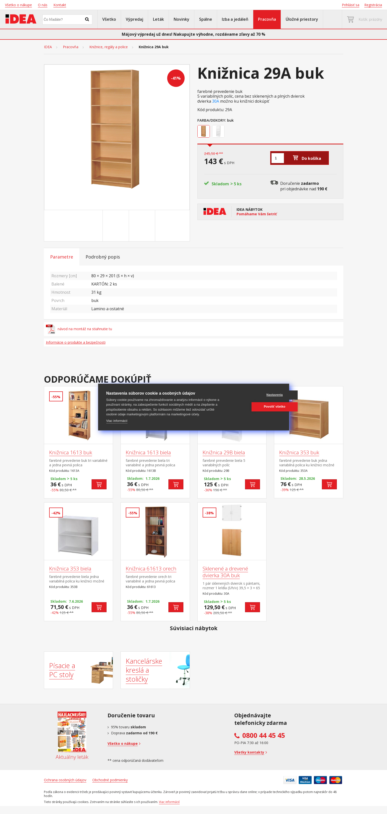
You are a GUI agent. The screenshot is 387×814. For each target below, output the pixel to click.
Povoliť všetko (257, 406)
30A (215, 101)
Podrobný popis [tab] (103, 257)
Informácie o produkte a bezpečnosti (76, 342)
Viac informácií (117, 421)
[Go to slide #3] (143, 226)
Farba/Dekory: (211, 120)
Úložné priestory (302, 19)
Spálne (205, 19)
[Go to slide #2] (117, 226)
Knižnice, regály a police (108, 47)
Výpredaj (134, 19)
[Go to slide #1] (91, 226)
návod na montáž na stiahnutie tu (79, 329)
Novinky (181, 19)
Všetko (109, 19)
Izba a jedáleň (235, 19)
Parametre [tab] (61, 257)
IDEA (48, 47)
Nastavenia (257, 395)
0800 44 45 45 (263, 735)
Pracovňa (267, 19)
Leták (158, 19)
